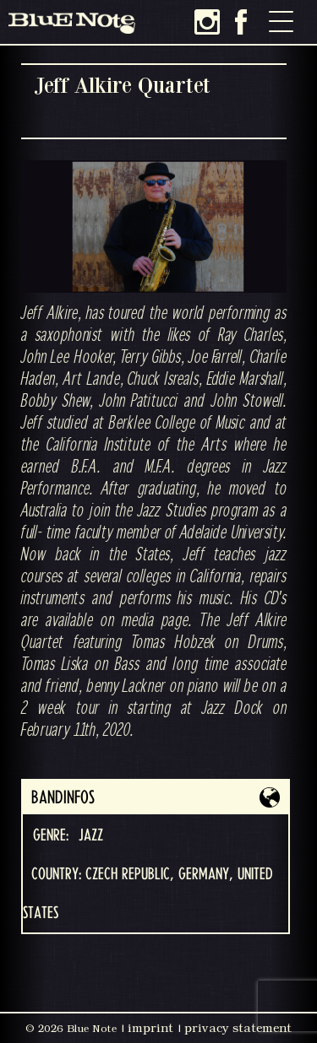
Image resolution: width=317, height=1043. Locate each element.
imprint (150, 1028)
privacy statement (238, 1028)
